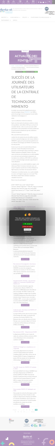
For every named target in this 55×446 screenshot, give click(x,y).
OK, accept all (27, 223)
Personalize (27, 229)
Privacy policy (27, 232)
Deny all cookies (27, 226)
